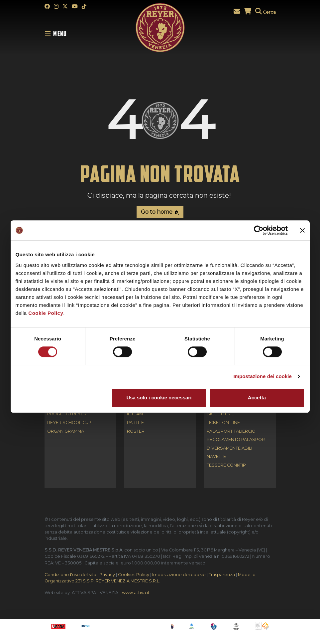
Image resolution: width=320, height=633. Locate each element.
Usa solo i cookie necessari (158, 397)
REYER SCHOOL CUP (69, 423)
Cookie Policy (45, 313)
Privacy (107, 574)
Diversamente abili (229, 448)
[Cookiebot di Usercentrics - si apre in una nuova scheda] (259, 230)
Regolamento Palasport (237, 440)
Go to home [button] (160, 212)
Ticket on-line (223, 423)
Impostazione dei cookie (262, 376)
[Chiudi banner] (302, 230)
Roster (136, 431)
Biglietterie (220, 414)
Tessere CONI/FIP (226, 465)
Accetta (257, 397)
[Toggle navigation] (58, 34)
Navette (216, 457)
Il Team (135, 414)
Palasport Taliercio (231, 431)
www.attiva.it (136, 592)
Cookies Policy (133, 574)
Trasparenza (222, 574)
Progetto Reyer (66, 414)
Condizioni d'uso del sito (70, 574)
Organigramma (65, 431)
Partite (135, 423)
